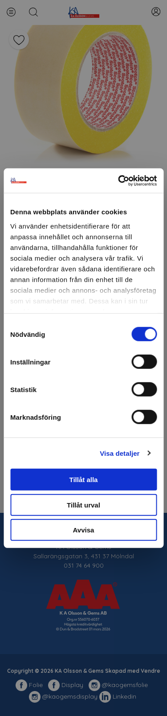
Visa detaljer (119, 453)
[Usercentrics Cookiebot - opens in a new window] (119, 180)
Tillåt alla (83, 479)
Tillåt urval (83, 504)
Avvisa (83, 530)
